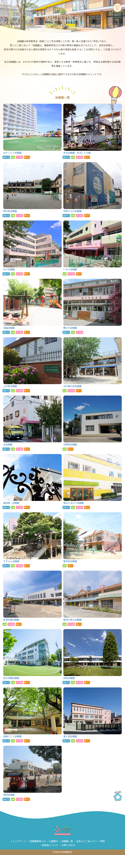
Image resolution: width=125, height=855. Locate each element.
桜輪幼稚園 (32, 306)
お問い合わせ (68, 845)
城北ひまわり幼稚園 (92, 481)
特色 (102, 841)
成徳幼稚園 (92, 656)
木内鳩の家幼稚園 (92, 364)
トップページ (19, 841)
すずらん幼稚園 (32, 539)
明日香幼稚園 (32, 189)
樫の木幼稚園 (92, 306)
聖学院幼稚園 (92, 539)
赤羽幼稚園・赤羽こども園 (92, 131)
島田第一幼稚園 (32, 481)
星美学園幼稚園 (32, 598)
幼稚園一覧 (67, 841)
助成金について (50, 845)
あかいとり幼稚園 (32, 131)
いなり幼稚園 (92, 248)
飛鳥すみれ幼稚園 (92, 189)
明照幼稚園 (32, 773)
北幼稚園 (32, 423)
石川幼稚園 (32, 248)
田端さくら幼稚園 (32, 714)
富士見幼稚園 (92, 714)
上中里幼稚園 (32, 364)
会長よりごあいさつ (86, 841)
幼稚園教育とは (38, 841)
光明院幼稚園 (92, 423)
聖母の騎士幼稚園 (92, 598)
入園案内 (53, 841)
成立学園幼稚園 (32, 656)
